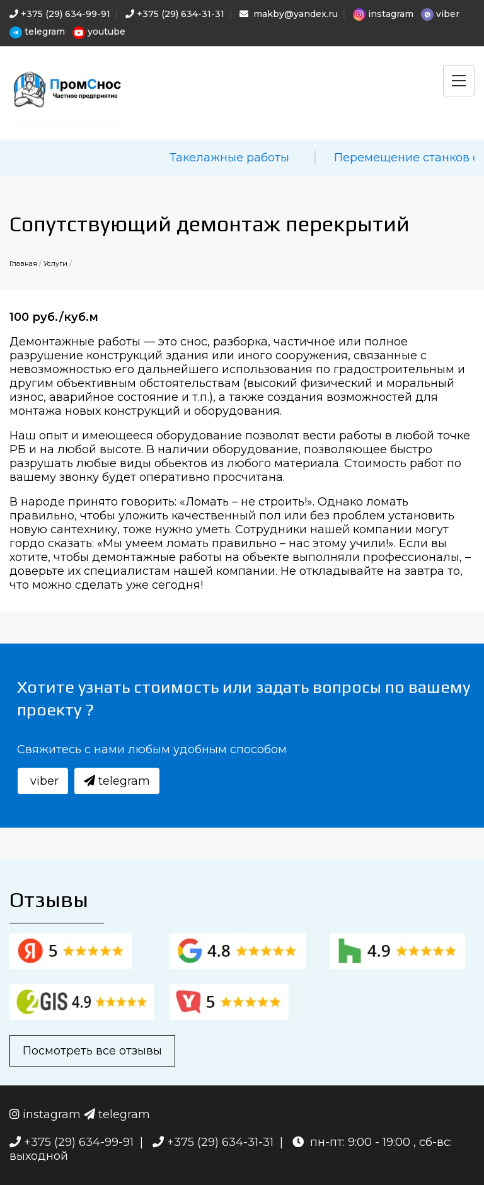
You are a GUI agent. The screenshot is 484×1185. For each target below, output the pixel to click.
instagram (383, 14)
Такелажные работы (268, 158)
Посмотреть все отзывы (92, 1051)
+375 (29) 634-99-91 (59, 14)
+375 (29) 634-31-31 (174, 14)
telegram (37, 32)
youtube (98, 32)
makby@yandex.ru (288, 14)
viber (440, 14)
